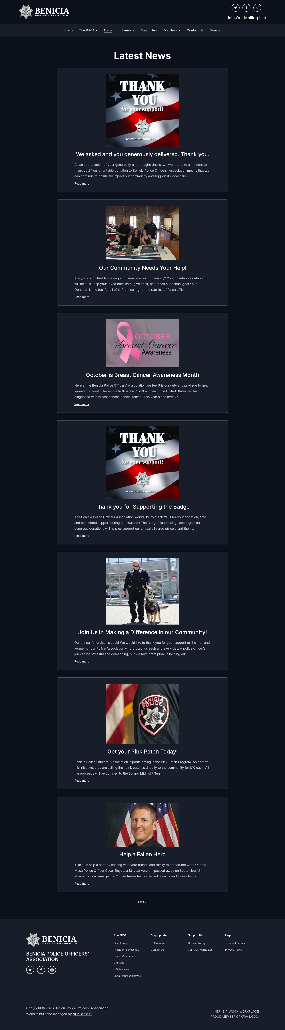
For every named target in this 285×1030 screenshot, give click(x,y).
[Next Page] (142, 902)
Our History (120, 943)
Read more (81, 183)
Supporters (149, 30)
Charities (119, 962)
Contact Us (195, 30)
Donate (215, 30)
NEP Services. (82, 1014)
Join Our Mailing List (246, 17)
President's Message (126, 949)
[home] (44, 12)
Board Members (123, 956)
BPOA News (158, 943)
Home (68, 30)
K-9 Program (121, 969)
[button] (88, 30)
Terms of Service (235, 943)
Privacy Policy (233, 949)
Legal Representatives (127, 975)
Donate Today (196, 943)
